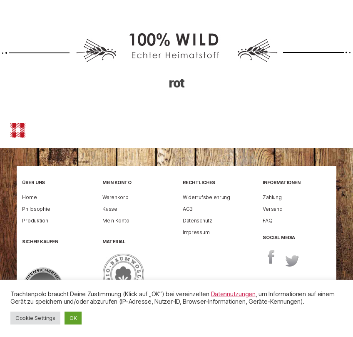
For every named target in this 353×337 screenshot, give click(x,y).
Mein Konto (115, 220)
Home (29, 197)
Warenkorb (115, 197)
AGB (188, 209)
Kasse (109, 209)
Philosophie (36, 209)
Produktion (35, 220)
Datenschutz (197, 220)
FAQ (267, 220)
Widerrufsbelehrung (206, 197)
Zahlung (272, 197)
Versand (272, 209)
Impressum (196, 232)
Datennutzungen (233, 294)
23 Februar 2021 (212, 107)
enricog (151, 107)
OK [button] (73, 318)
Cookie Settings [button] (35, 318)
